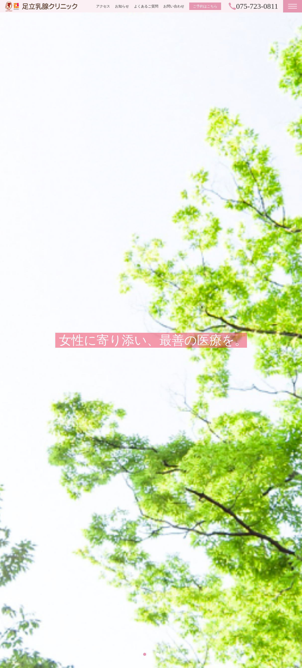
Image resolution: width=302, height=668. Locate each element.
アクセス (103, 6)
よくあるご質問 (146, 6)
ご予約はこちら (205, 6)
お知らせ (122, 6)
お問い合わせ (173, 6)
